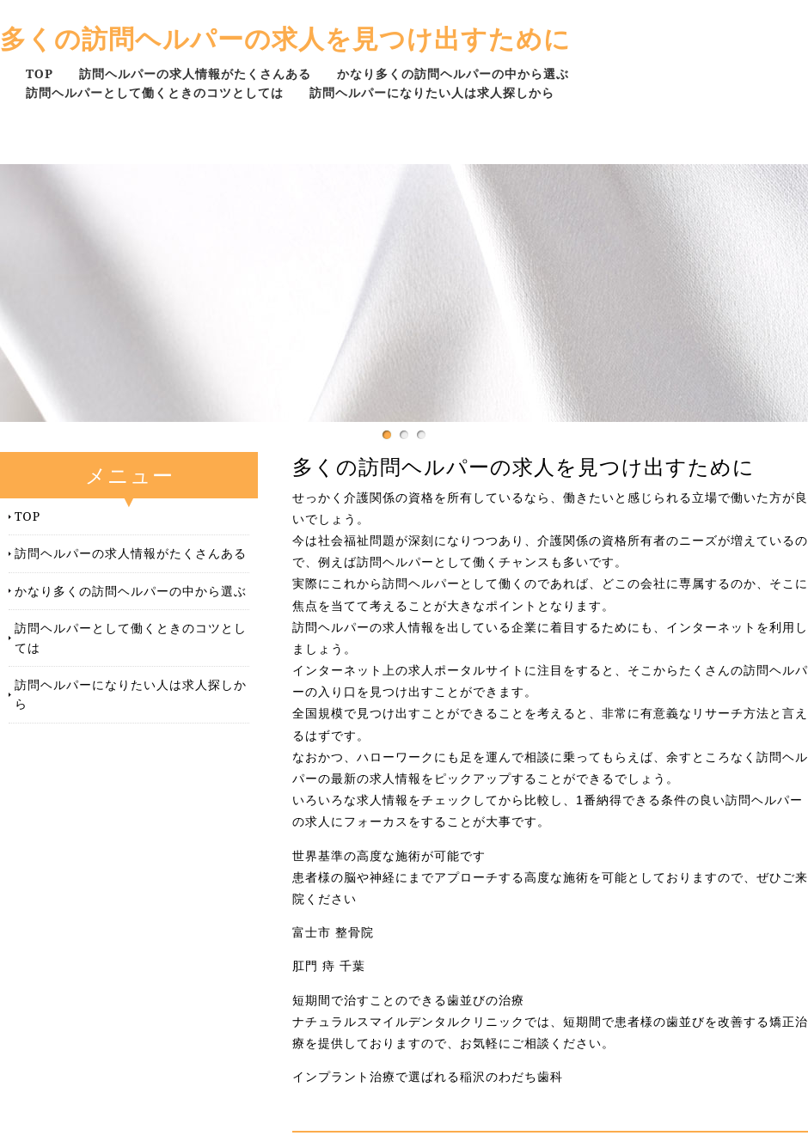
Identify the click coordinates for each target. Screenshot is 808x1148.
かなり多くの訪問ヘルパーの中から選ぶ (453, 73)
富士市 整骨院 (333, 932)
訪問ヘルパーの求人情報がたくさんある (195, 73)
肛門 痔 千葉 (328, 966)
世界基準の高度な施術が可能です (389, 856)
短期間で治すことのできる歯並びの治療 (408, 1000)
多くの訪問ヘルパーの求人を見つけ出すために (285, 38)
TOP (39, 73)
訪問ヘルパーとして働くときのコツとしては (155, 92)
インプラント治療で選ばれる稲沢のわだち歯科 (427, 1077)
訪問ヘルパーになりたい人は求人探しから (431, 92)
